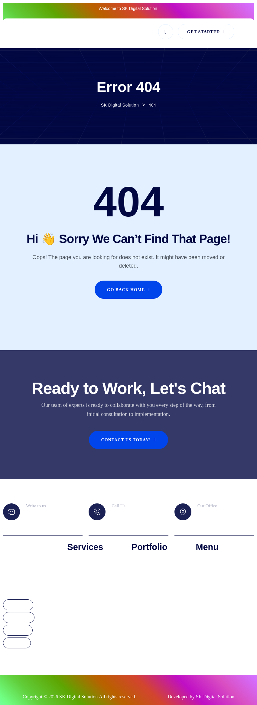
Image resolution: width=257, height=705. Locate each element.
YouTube (17, 643)
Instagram (18, 618)
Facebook (18, 605)
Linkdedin (18, 630)
